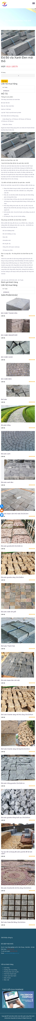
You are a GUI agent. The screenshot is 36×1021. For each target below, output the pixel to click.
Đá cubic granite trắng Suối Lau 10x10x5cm (15, 817)
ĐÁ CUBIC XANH (7, 357)
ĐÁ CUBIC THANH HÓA (9, 313)
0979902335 (6, 91)
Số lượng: (3, 72)
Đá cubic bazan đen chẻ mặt (10, 680)
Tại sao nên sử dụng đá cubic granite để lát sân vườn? (16, 853)
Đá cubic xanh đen (7, 482)
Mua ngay (4, 81)
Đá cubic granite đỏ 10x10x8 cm (12, 546)
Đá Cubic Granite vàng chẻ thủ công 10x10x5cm (17, 714)
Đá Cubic (4, 399)
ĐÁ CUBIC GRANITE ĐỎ (9, 335)
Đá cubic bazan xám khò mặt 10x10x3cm (14, 514)
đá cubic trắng (5, 425)
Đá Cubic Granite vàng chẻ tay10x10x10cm (15, 749)
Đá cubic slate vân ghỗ (8, 612)
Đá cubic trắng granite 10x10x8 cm (13, 783)
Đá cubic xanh (5, 454)
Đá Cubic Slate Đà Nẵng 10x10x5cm (13, 922)
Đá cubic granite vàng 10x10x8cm (12, 577)
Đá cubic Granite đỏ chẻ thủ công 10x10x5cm (16, 888)
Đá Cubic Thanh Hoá (8, 646)
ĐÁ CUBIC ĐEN (6, 379)
